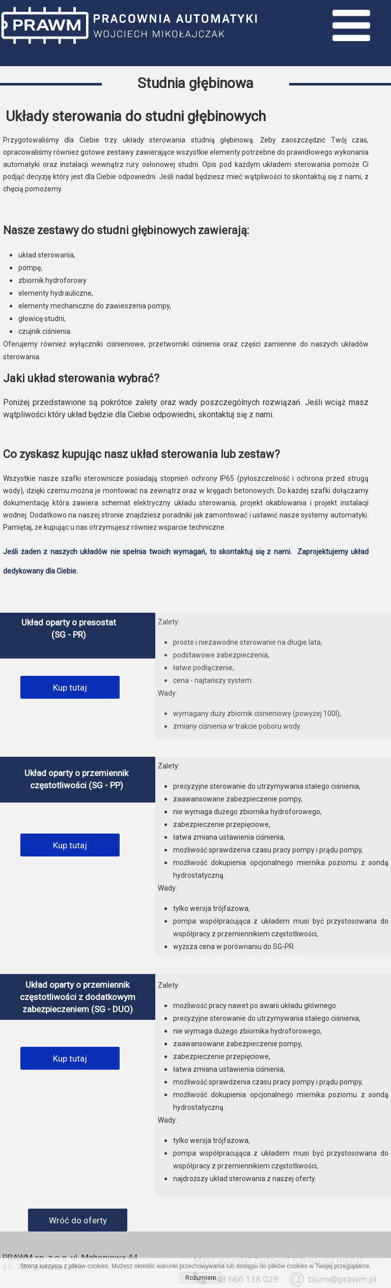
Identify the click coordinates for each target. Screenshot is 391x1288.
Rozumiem (200, 1277)
